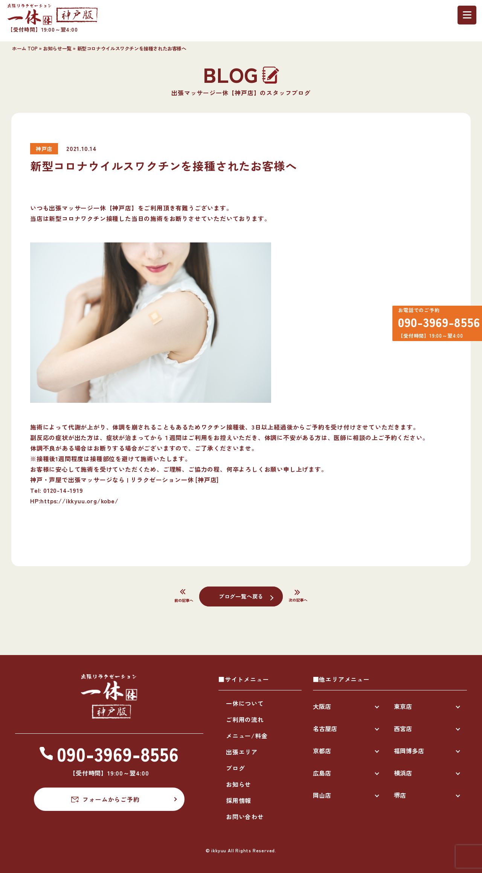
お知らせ (238, 784)
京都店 (322, 750)
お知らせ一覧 (57, 48)
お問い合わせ (245, 816)
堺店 (400, 795)
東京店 (403, 706)
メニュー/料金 (247, 735)
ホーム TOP (24, 48)
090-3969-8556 (435, 325)
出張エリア (242, 751)
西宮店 (403, 728)
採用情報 (238, 800)
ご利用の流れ (245, 719)
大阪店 (322, 706)
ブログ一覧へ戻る (241, 595)
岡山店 (322, 795)
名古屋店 (325, 728)
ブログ (235, 767)
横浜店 (403, 772)
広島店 (322, 772)
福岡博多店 (409, 750)
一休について (245, 703)
